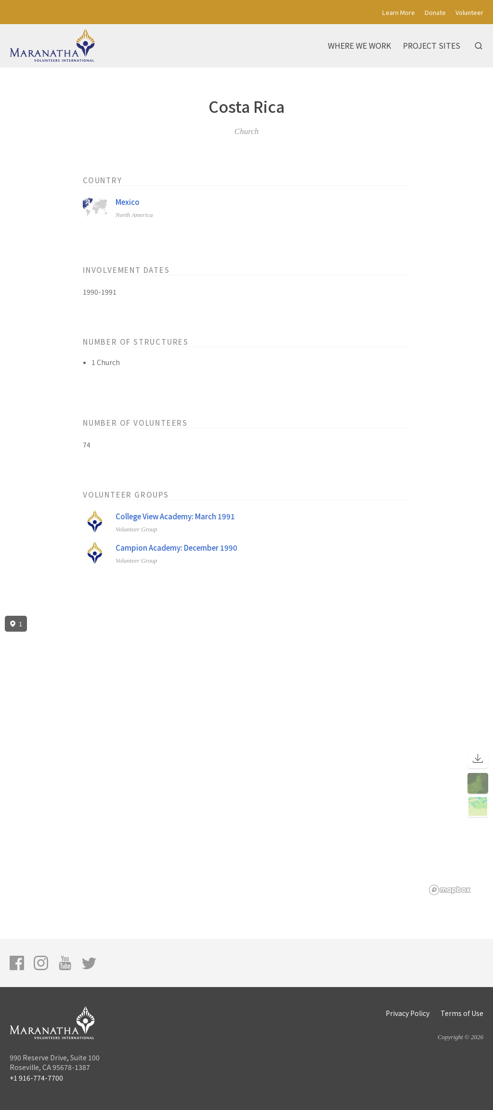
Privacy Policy (407, 1013)
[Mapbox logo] (449, 889)
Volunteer (469, 12)
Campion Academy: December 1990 (176, 547)
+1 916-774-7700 (36, 1078)
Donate (435, 12)
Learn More (398, 12)
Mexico (128, 202)
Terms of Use (462, 1013)
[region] (246, 755)
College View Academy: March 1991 (175, 516)
